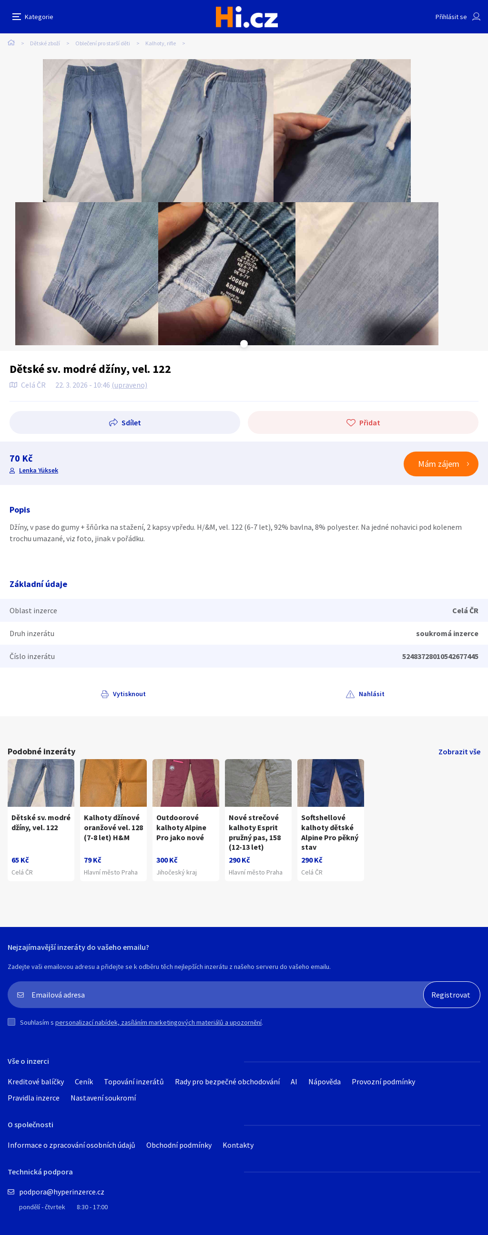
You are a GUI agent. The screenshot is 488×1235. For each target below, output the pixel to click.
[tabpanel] (92, 130)
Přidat (369, 422)
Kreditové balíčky (36, 1081)
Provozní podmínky (383, 1081)
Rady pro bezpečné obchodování (227, 1081)
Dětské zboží (45, 43)
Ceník (84, 1081)
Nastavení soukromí (103, 1097)
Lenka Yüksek (38, 470)
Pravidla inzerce (34, 1097)
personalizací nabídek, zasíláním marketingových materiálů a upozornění (158, 1022)
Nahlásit (372, 694)
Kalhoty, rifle (160, 43)
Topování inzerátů (134, 1081)
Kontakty (238, 1145)
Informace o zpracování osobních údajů (71, 1145)
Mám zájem (438, 463)
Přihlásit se (451, 16)
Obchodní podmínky (179, 1145)
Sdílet (131, 422)
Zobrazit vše (459, 751)
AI (294, 1081)
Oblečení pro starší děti (102, 43)
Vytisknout (129, 694)
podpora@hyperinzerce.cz (61, 1191)
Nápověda (324, 1081)
